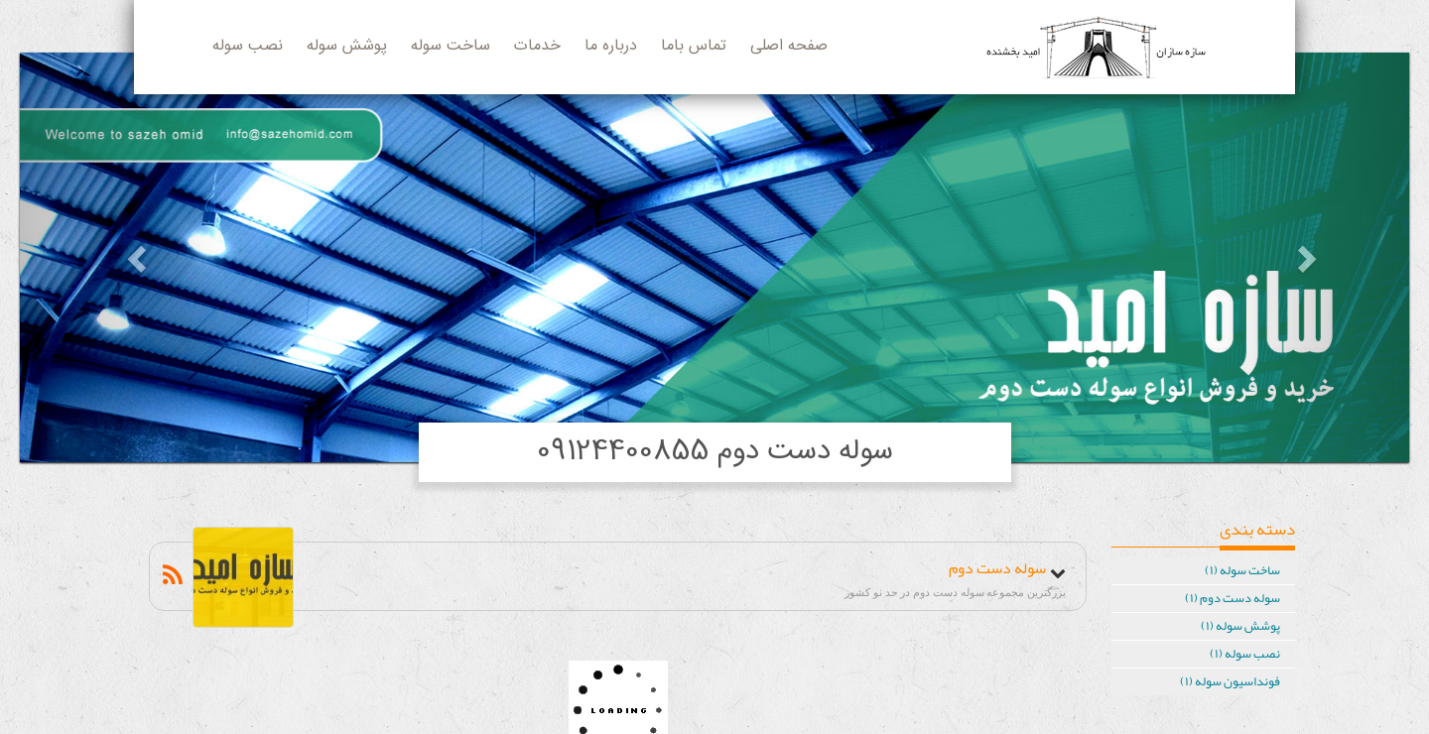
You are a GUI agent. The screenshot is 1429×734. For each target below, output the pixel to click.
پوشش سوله (347, 46)
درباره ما (611, 46)
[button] (124, 257)
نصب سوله (247, 46)
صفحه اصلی (789, 46)
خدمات (537, 46)
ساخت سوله (450, 46)
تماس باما (693, 46)
